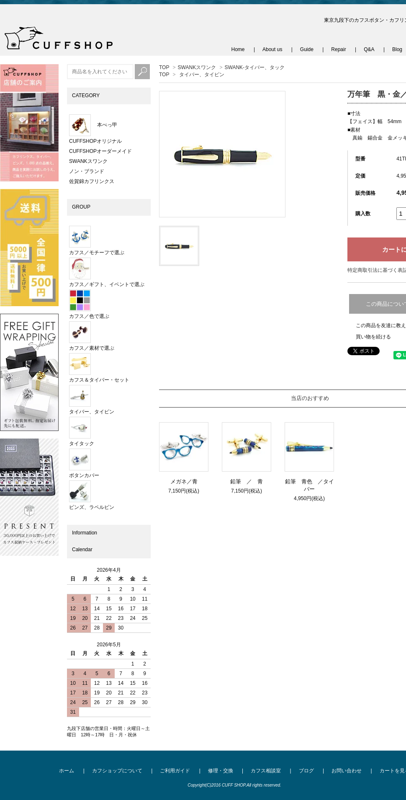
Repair (338, 49)
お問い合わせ (346, 771)
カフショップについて (117, 771)
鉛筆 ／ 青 (249, 481)
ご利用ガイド (175, 771)
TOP (164, 67)
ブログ (306, 771)
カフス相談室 (266, 771)
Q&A (369, 49)
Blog (397, 49)
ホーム (66, 771)
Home (238, 49)
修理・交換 (220, 771)
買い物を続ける (373, 337)
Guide (306, 49)
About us (272, 49)
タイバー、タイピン (201, 74)
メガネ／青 (184, 481)
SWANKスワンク (197, 67)
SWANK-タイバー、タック (255, 67)
